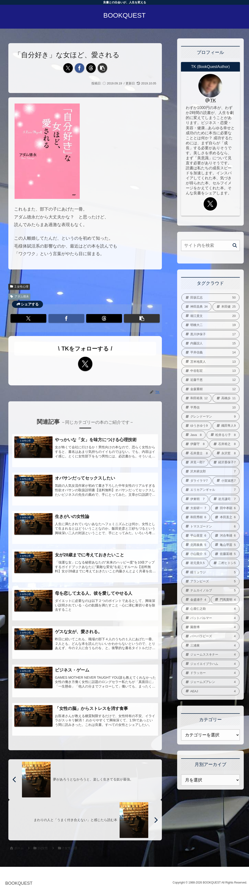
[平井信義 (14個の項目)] (210, 352)
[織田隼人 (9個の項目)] (225, 426)
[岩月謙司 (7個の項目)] (224, 499)
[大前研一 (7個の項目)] (195, 508)
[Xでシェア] (68, 68)
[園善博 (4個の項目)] (210, 627)
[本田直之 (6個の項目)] (225, 517)
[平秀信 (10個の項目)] (210, 407)
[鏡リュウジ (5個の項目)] (210, 572)
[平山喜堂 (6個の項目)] (195, 536)
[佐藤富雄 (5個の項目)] (225, 554)
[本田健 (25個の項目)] (225, 307)
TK (213, 100)
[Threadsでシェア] (91, 68)
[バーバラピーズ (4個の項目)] (210, 636)
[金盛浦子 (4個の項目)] (195, 600)
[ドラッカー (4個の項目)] (210, 673)
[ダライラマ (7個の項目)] (196, 481)
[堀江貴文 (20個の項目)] (210, 316)
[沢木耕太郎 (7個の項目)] (210, 471)
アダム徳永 (19, 296)
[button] (102, 68)
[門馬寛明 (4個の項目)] (225, 600)
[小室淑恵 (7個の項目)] (225, 481)
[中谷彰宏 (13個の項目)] (210, 371)
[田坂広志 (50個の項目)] (210, 298)
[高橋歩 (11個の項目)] (225, 398)
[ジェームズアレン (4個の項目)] (210, 682)
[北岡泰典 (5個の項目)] (195, 545)
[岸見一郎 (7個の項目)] (194, 462)
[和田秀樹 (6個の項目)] (195, 517)
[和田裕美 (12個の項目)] (196, 398)
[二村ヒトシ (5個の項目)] (224, 563)
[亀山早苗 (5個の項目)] (225, 545)
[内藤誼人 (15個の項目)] (210, 343)
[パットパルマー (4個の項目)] (210, 618)
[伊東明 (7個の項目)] (194, 499)
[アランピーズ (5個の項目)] (210, 581)
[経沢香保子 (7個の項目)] (224, 462)
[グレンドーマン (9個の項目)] (210, 417)
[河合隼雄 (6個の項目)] (225, 536)
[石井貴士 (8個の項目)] (196, 453)
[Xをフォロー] (85, 364)
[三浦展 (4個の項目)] (210, 645)
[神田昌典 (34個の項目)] (196, 307)
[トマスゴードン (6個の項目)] (210, 526)
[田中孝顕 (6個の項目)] (225, 508)
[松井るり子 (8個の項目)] (223, 435)
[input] (210, 245)
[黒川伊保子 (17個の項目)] (210, 334)
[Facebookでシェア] (79, 68)
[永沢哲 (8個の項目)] (225, 453)
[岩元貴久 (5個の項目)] (194, 563)
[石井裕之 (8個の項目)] (224, 444)
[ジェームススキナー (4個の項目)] (210, 655)
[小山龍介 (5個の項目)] (195, 554)
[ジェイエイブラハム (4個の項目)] (210, 664)
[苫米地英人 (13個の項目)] (210, 362)
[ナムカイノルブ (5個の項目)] (210, 590)
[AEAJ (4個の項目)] (210, 691)
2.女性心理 (19, 286)
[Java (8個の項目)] (193, 435)
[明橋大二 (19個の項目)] (210, 325)
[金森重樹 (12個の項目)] (210, 389)
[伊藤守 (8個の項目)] (194, 444)
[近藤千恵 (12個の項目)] (210, 380)
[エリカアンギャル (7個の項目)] (210, 490)
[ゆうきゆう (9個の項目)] (196, 426)
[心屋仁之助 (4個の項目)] (210, 609)
